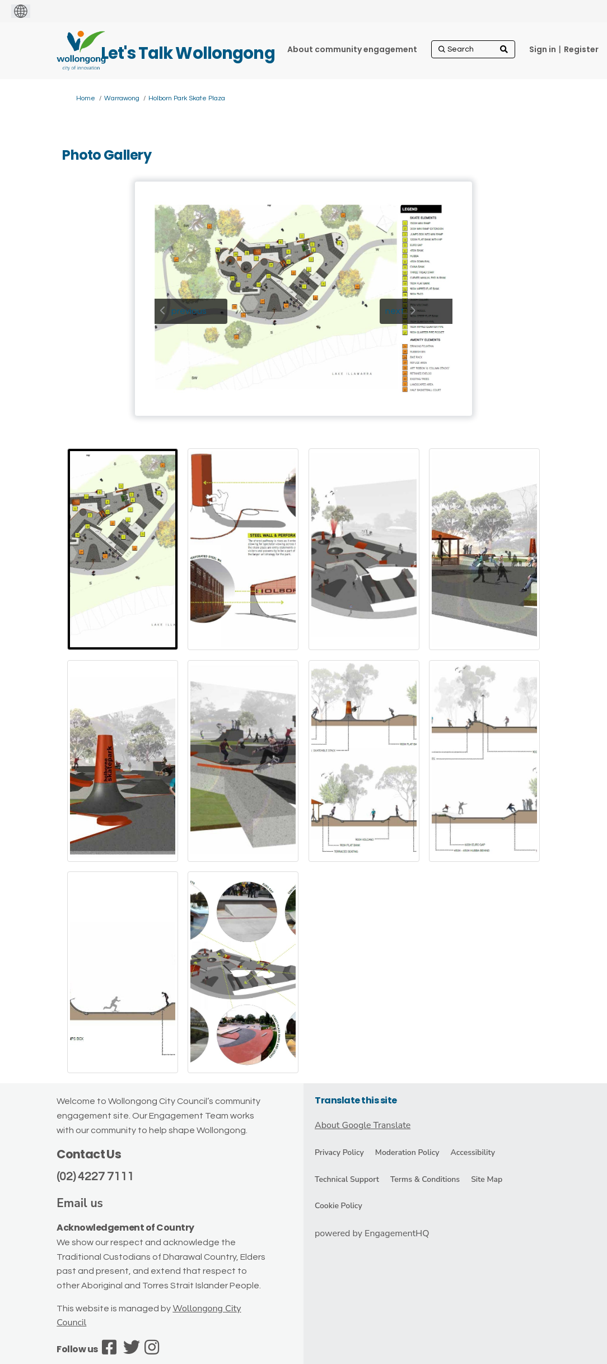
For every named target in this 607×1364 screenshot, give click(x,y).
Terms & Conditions (425, 1179)
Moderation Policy (407, 1152)
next (394, 311)
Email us (80, 1203)
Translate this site (356, 1100)
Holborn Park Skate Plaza (186, 98)
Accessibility (473, 1152)
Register (581, 49)
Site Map (486, 1179)
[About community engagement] (352, 49)
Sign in (542, 49)
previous (189, 311)
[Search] (473, 49)
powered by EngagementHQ (372, 1233)
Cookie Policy (338, 1205)
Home (85, 98)
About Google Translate (362, 1125)
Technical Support (347, 1179)
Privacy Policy (339, 1152)
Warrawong (121, 98)
